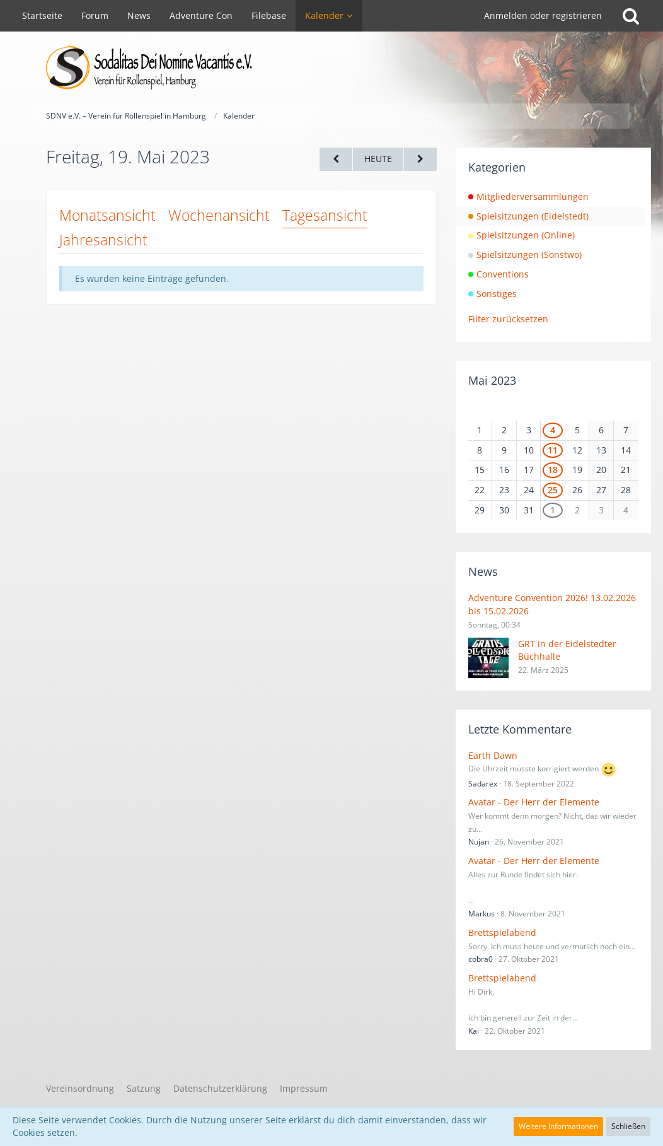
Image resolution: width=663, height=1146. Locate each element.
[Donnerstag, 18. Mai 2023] (336, 159)
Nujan (478, 841)
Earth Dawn (492, 755)
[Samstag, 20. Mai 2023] (420, 159)
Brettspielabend (502, 932)
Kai (473, 1031)
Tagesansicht (324, 215)
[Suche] (630, 16)
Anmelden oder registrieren (543, 15)
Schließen (628, 1126)
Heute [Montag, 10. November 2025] (378, 159)
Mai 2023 (492, 380)
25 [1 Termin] (553, 490)
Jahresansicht (103, 240)
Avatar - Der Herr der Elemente (533, 802)
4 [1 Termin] (552, 430)
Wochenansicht (219, 215)
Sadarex (482, 783)
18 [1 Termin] (553, 470)
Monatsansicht (107, 215)
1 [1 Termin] (552, 510)
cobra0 (480, 959)
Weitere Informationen (558, 1126)
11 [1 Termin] (553, 450)
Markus (481, 913)
